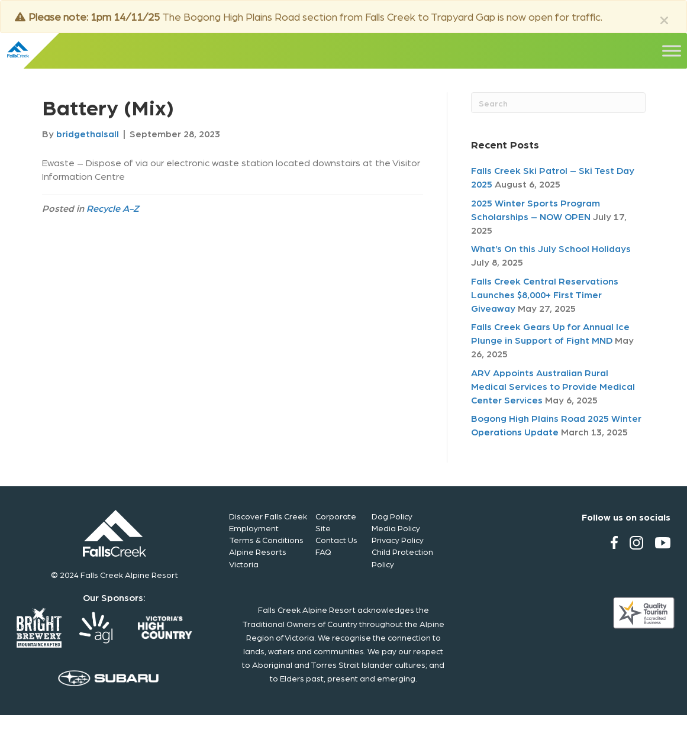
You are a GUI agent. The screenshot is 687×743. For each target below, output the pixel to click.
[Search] (558, 102)
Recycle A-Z (112, 208)
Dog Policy (392, 516)
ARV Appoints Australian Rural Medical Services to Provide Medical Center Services (553, 386)
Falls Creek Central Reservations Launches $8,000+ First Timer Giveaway (544, 294)
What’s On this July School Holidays (551, 248)
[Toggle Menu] (671, 50)
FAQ (323, 551)
